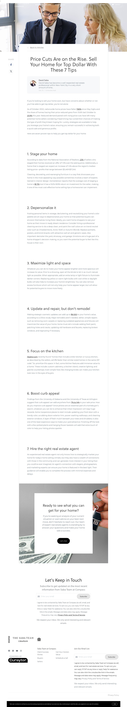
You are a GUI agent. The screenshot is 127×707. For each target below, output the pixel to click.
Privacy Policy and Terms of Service (71, 615)
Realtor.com (32, 357)
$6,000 (74, 314)
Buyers (38, 4)
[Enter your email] (58, 596)
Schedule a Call (62, 658)
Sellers (48, 4)
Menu (102, 5)
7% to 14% (75, 402)
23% (81, 160)
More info (102, 704)
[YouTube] (17, 651)
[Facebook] (9, 651)
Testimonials (60, 4)
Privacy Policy (113, 695)
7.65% (79, 109)
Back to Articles (37, 48)
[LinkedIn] (13, 651)
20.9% (29, 116)
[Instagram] (21, 651)
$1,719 (37, 184)
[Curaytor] (18, 662)
